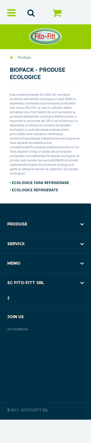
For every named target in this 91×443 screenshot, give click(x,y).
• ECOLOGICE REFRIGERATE (34, 190)
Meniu (13, 263)
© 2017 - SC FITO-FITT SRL (27, 410)
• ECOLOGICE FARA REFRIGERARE (39, 183)
